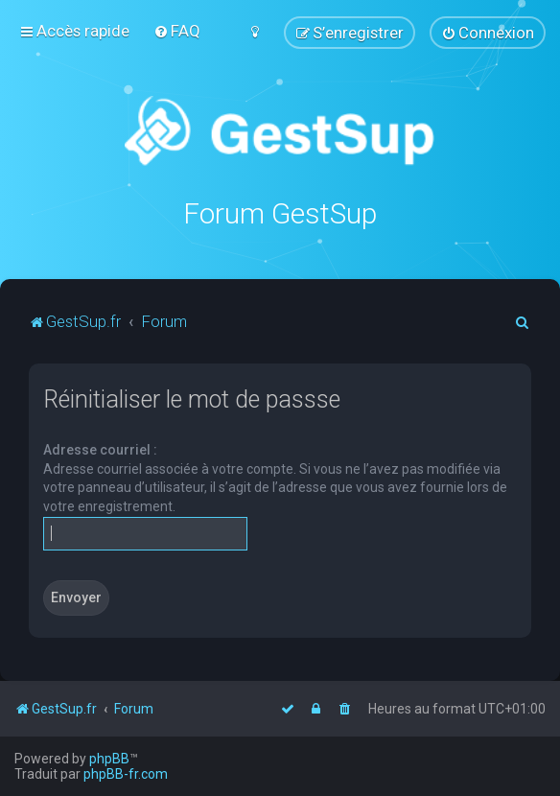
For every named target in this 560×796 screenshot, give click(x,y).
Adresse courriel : (100, 449)
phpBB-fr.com (125, 774)
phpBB (109, 758)
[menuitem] (177, 30)
